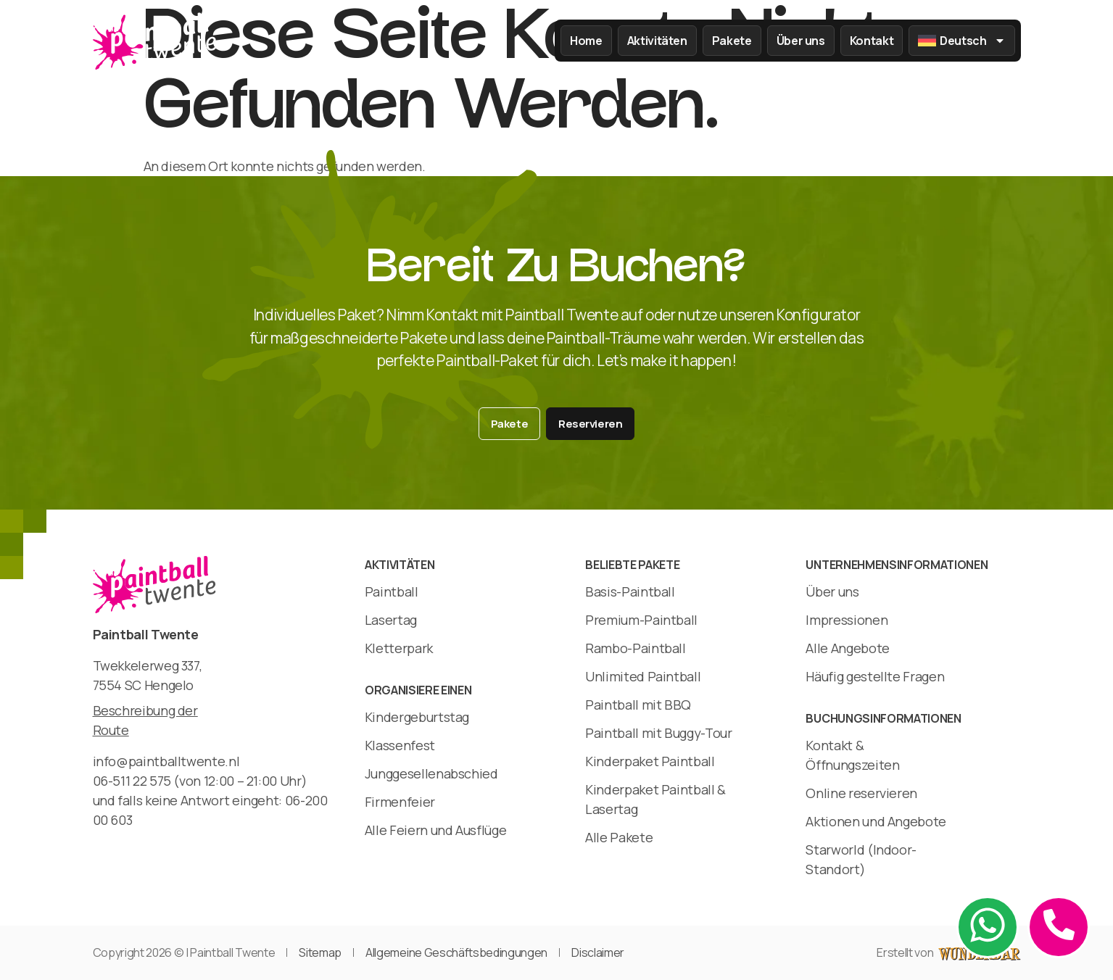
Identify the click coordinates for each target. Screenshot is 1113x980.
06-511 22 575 (132, 780)
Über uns (801, 41)
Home (586, 41)
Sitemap (320, 952)
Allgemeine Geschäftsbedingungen (456, 952)
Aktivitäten (657, 41)
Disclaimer (597, 952)
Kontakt (871, 41)
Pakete (732, 41)
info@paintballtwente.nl (166, 761)
